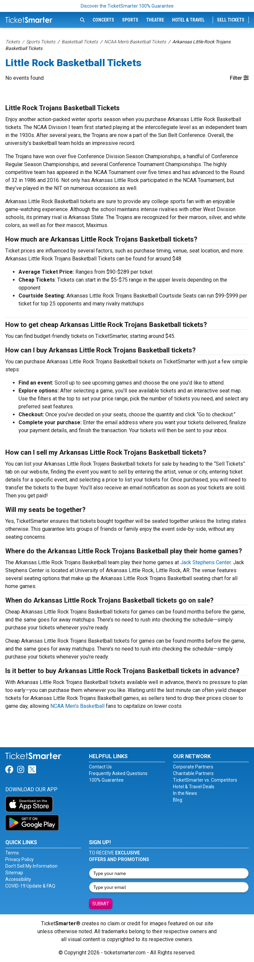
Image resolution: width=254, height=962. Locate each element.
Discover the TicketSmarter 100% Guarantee (127, 6)
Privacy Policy (19, 859)
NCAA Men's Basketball (77, 706)
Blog (177, 799)
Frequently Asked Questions (118, 773)
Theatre (155, 20)
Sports (130, 20)
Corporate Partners (193, 766)
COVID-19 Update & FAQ (30, 886)
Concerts (103, 20)
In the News (185, 793)
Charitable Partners (193, 773)
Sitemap (14, 872)
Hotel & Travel (188, 20)
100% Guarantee (106, 780)
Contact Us (100, 766)
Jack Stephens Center (205, 562)
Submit (100, 903)
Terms (12, 852)
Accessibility (18, 879)
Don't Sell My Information (31, 866)
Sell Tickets (230, 20)
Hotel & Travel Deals (193, 786)
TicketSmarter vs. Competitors (205, 780)
